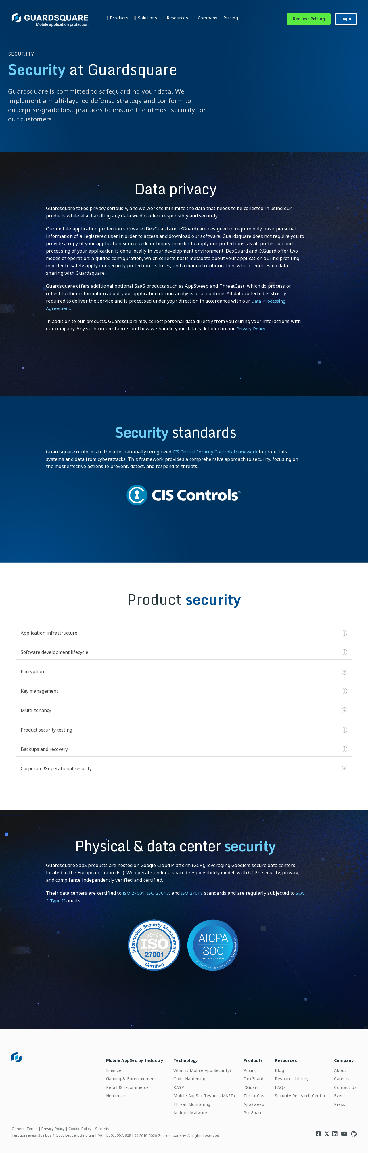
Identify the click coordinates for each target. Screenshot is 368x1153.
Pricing (230, 17)
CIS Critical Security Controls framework (218, 451)
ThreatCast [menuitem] (249, 1092)
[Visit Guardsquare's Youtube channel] (344, 1131)
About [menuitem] (337, 1067)
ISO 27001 (134, 893)
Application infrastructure (184, 633)
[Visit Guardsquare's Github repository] (353, 1131)
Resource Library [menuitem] (288, 1075)
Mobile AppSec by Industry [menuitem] (125, 1057)
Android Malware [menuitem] (185, 1109)
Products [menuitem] (247, 1057)
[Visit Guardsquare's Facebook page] (318, 1131)
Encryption (184, 671)
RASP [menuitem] (173, 1084)
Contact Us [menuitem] (342, 1084)
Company (208, 17)
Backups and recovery (184, 749)
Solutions (147, 17)
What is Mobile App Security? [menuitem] (197, 1067)
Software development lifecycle (184, 652)
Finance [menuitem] (104, 1067)
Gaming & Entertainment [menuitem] (121, 1075)
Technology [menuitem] (180, 1057)
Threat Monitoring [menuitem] (186, 1101)
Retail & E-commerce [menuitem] (117, 1084)
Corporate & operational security (184, 768)
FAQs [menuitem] (277, 1084)
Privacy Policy (251, 328)
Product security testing (184, 730)
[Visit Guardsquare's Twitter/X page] (326, 1131)
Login (345, 19)
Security (102, 1125)
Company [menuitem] (341, 1057)
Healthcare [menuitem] (107, 1092)
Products (119, 17)
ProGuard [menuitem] (247, 1109)
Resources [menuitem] (283, 1057)
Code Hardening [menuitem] (184, 1075)
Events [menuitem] (337, 1092)
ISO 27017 (159, 893)
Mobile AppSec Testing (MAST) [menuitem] (198, 1092)
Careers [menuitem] (338, 1075)
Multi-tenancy (184, 710)
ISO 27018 (193, 893)
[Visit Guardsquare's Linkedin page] (335, 1131)
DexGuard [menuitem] (248, 1075)
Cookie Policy (79, 1125)
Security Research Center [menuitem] (297, 1092)
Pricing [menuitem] (245, 1067)
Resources (177, 17)
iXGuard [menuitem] (246, 1084)
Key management (184, 691)
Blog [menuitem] (276, 1067)
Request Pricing (309, 19)
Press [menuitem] (336, 1101)
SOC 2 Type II (61, 900)
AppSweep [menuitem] (248, 1101)
